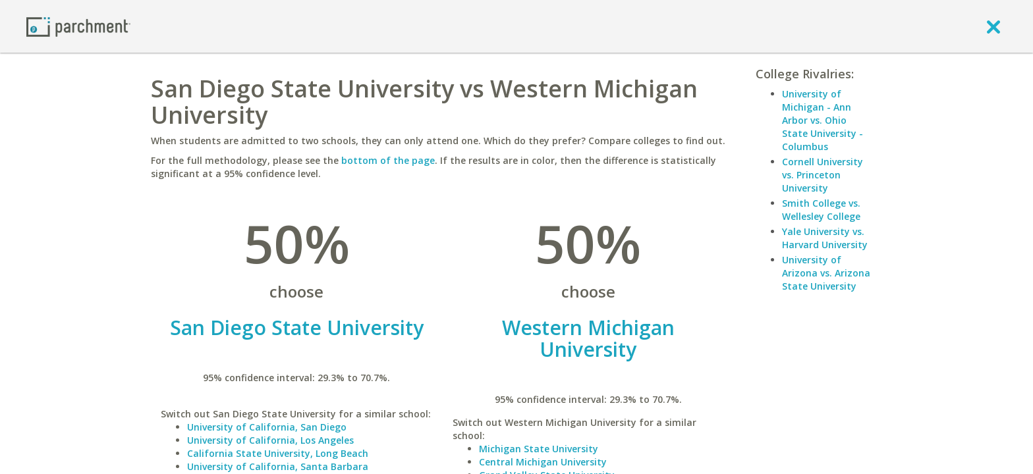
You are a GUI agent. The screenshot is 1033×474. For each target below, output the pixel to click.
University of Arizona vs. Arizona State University (826, 272)
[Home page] (78, 26)
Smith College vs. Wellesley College (821, 210)
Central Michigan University (543, 462)
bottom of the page (388, 160)
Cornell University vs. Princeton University (822, 174)
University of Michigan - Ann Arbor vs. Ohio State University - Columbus (822, 120)
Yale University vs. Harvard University (825, 238)
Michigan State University (538, 448)
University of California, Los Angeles (270, 440)
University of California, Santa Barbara (277, 466)
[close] (993, 26)
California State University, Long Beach (277, 453)
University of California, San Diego (267, 427)
